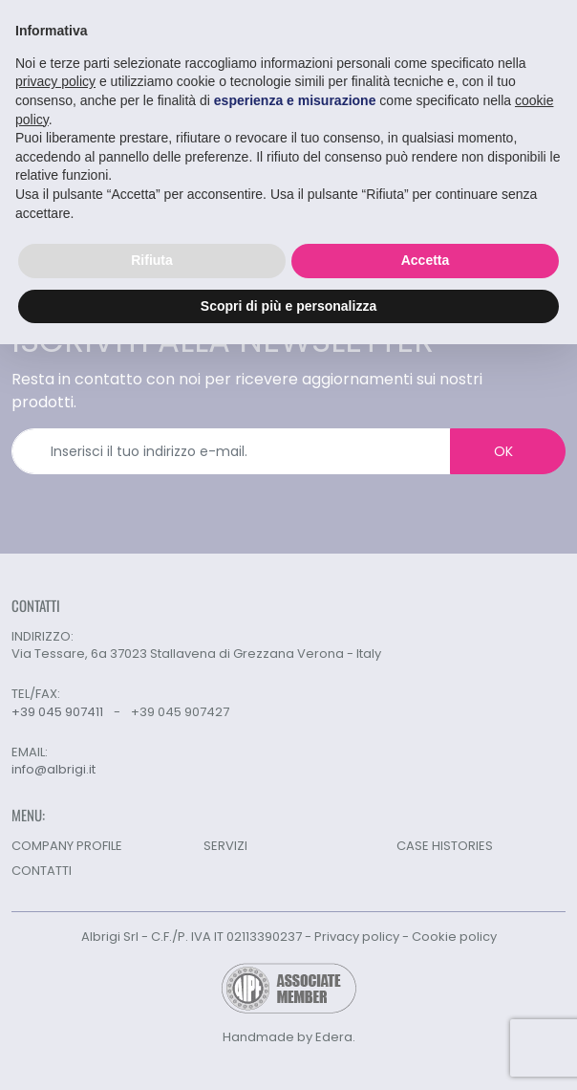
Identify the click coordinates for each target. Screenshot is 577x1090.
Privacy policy (356, 936)
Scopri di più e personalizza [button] (288, 305)
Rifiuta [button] (152, 259)
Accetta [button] (425, 259)
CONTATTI (41, 870)
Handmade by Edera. (289, 1037)
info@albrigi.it (53, 769)
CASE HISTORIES (444, 846)
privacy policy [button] (55, 81)
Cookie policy (454, 936)
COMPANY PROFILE (66, 846)
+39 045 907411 (57, 712)
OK (503, 451)
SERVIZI (225, 846)
